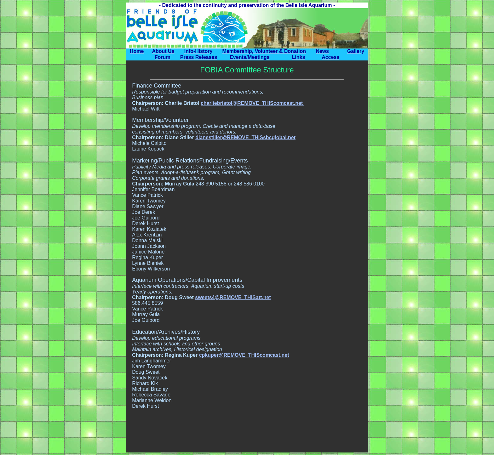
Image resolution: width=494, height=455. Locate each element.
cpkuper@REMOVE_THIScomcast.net (244, 355)
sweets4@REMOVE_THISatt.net (233, 297)
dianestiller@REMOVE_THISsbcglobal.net (245, 137)
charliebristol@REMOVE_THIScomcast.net (252, 103)
